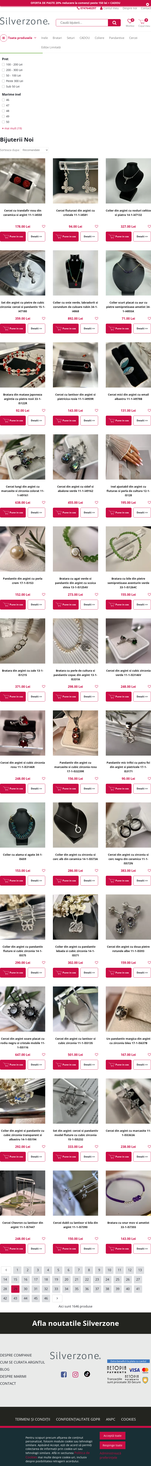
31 (36, 1289)
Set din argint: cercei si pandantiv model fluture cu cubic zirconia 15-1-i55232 (75, 1135)
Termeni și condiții (32, 1419)
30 (25, 1289)
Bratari (57, 38)
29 (15, 1289)
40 (128, 1289)
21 (76, 1279)
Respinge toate (112, 1445)
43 (15, 1298)
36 (87, 1289)
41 (138, 1289)
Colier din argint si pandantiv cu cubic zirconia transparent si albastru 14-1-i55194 (22, 1135)
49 (7, 116)
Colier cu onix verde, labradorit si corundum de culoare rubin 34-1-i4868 (75, 307)
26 (128, 1279)
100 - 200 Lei (14, 64)
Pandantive (116, 38)
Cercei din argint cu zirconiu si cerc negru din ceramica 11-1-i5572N (128, 859)
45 (36, 1298)
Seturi (71, 38)
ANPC (110, 1419)
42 (5, 1298)
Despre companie (16, 1355)
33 (56, 1289)
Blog (4, 1369)
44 (25, 1298)
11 (119, 1270)
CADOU (85, 38)
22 (87, 1279)
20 (66, 1279)
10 (109, 1270)
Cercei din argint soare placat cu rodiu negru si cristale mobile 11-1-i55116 (22, 1043)
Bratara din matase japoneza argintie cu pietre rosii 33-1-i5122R (22, 399)
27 (138, 1279)
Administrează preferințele (110, 1455)
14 (5, 1279)
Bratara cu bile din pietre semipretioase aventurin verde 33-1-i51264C (128, 583)
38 (107, 1289)
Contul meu (109, 8)
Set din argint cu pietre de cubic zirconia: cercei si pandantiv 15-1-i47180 (22, 307)
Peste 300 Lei (14, 81)
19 (56, 1279)
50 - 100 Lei (13, 75)
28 (5, 1289)
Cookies (128, 1419)
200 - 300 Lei (14, 70)
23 (97, 1279)
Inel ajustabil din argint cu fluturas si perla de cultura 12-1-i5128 (128, 491)
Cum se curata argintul (22, 1362)
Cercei (133, 38)
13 (140, 1270)
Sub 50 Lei (13, 86)
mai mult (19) (12, 128)
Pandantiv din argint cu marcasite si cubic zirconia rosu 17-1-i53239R (75, 767)
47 (7, 105)
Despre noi (130, 8)
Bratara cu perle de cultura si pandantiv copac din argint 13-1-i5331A (75, 675)
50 (7, 122)
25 (117, 1279)
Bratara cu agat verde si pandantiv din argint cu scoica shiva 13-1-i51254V (75, 583)
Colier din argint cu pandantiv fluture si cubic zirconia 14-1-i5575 (23, 951)
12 (130, 1270)
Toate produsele (18, 38)
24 (107, 1279)
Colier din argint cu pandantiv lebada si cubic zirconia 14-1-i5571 (75, 951)
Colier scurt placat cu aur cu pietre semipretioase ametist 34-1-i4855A (128, 307)
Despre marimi (13, 1376)
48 (7, 111)
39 (117, 1289)
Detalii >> (36, 236)
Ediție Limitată (51, 47)
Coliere (99, 38)
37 (97, 1289)
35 (76, 1289)
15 (15, 1279)
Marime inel (11, 94)
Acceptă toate (113, 1435)
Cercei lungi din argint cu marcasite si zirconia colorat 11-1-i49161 (22, 491)
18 (46, 1279)
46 (7, 100)
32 (46, 1289)
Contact (146, 8)
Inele (44, 38)
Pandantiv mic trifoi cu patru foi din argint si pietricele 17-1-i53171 (128, 767)
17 (36, 1279)
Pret (5, 59)
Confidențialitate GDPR (78, 1419)
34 (66, 1289)
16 (25, 1279)
